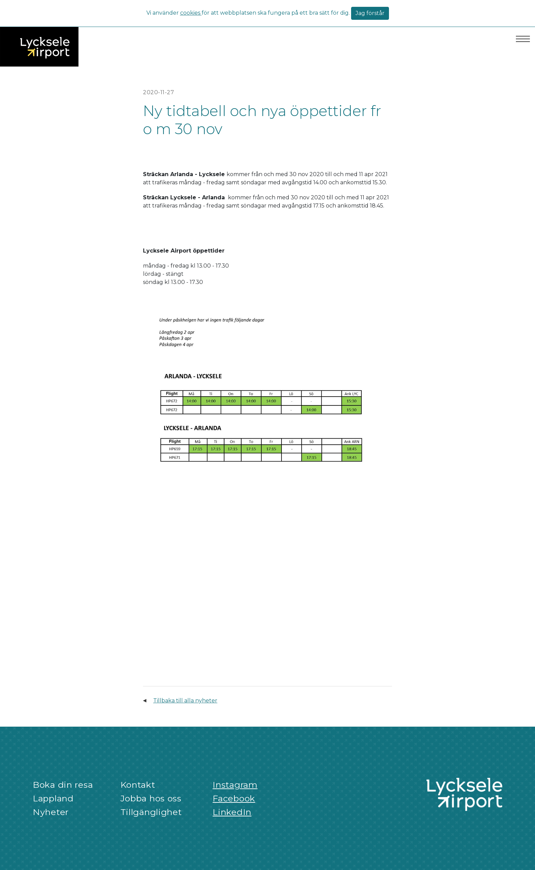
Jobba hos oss (151, 798)
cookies (191, 13)
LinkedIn (232, 812)
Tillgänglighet (151, 812)
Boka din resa (63, 785)
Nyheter (51, 812)
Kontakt (137, 785)
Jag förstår (370, 13)
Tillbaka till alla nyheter (185, 700)
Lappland (53, 798)
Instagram (235, 785)
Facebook (234, 798)
